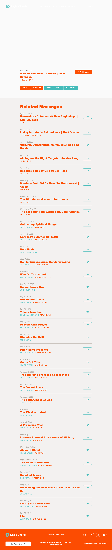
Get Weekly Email (17, 544)
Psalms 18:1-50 (42, 327)
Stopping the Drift (32, 337)
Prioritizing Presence (34, 349)
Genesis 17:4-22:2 (46, 465)
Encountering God (32, 287)
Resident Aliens (30, 475)
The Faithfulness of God (36, 399)
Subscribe (37, 88)
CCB (62, 534)
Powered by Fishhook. (100, 543)
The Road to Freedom (34, 462)
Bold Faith (27, 249)
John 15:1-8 (25, 161)
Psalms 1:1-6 (41, 378)
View (87, 116)
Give (57, 534)
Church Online (67, 6)
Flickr (104, 535)
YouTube (98, 535)
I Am (23, 516)
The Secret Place (31, 387)
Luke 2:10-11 (26, 202)
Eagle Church (16, 6)
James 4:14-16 (41, 506)
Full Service (71, 88)
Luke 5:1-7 (25, 174)
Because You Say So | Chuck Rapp (43, 170)
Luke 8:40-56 (41, 240)
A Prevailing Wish (31, 425)
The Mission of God (33, 412)
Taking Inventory (31, 312)
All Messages (84, 72)
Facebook (85, 535)
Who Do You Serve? (33, 274)
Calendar (45, 6)
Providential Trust (32, 299)
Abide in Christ (30, 450)
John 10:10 (38, 440)
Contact (51, 534)
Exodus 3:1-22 (39, 519)
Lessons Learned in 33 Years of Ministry (47, 437)
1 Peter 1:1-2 (38, 478)
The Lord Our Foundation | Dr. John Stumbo (50, 211)
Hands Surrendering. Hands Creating (45, 262)
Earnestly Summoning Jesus (39, 236)
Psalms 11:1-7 (26, 215)
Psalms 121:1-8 (40, 302)
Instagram (92, 535)
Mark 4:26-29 (26, 189)
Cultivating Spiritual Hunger (39, 224)
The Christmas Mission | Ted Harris (44, 199)
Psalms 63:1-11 (42, 227)
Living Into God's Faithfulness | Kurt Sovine (49, 132)
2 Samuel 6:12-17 (43, 352)
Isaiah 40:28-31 (41, 365)
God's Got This (30, 362)
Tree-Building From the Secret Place (44, 374)
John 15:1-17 (40, 453)
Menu (91, 7)
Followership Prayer (33, 324)
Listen (48, 88)
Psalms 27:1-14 (47, 315)
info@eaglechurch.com (56, 544)
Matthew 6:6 (41, 390)
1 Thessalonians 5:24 (30, 135)
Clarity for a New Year (35, 503)
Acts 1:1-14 (38, 428)
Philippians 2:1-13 (43, 277)
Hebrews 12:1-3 (26, 80)
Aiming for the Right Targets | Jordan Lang (49, 158)
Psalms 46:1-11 (41, 265)
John (22, 123)
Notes (58, 88)
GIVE (54, 6)
